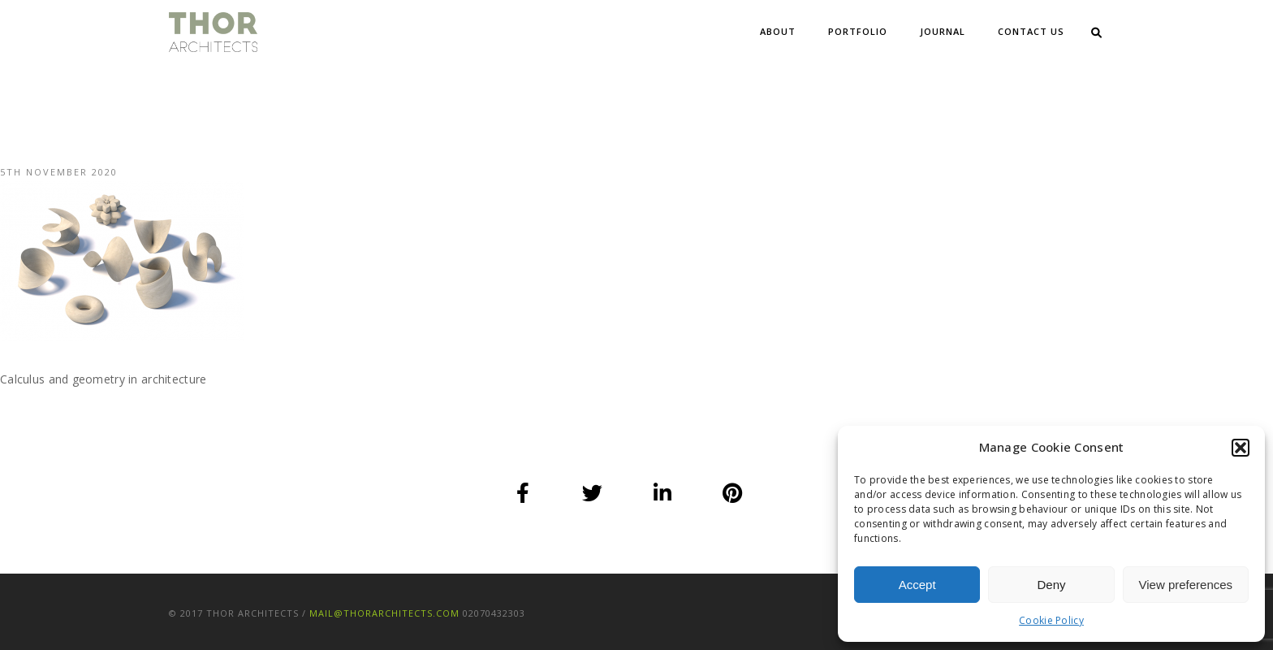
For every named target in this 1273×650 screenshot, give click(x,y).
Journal (942, 31)
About (778, 31)
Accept (917, 585)
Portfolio (857, 31)
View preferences (1186, 585)
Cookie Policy (1051, 620)
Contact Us (1031, 31)
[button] (1240, 448)
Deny (1051, 585)
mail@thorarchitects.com (384, 613)
